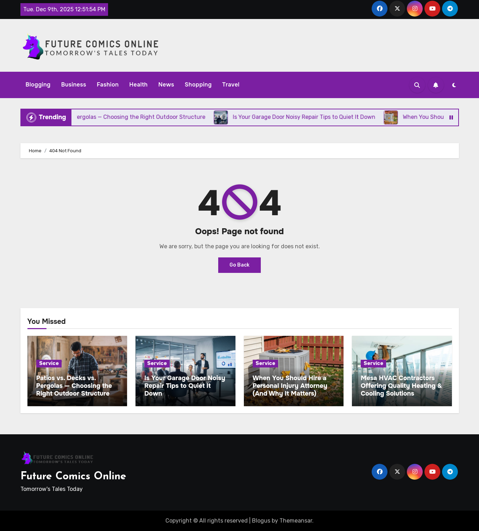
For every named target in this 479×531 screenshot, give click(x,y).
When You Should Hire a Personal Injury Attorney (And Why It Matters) (290, 385)
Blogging (38, 84)
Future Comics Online (73, 476)
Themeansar (295, 520)
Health (138, 84)
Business (73, 84)
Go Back (239, 265)
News (166, 84)
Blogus (261, 520)
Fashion (108, 84)
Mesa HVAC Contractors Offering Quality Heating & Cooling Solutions (401, 385)
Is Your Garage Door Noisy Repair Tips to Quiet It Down (184, 385)
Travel (231, 84)
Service (49, 363)
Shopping (198, 84)
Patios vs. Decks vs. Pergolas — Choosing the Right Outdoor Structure (74, 385)
